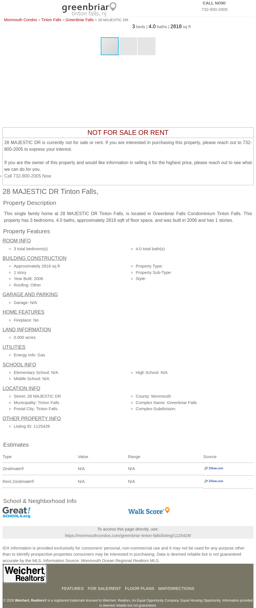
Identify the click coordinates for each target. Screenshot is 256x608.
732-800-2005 (215, 9)
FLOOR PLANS (139, 588)
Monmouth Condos (20, 20)
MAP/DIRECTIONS (176, 588)
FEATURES (73, 588)
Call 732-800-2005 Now (27, 176)
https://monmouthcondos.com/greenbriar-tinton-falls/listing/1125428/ (128, 535)
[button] (128, 46)
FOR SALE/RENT (104, 588)
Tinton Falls (51, 20)
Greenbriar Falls (80, 20)
